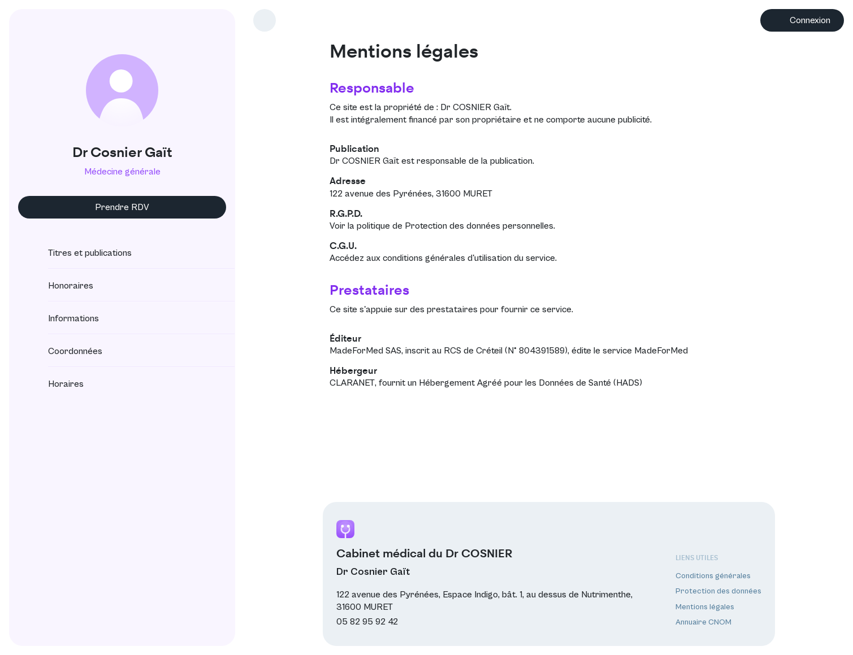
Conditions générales (713, 575)
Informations (63, 318)
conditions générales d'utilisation (447, 258)
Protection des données (718, 591)
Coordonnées (65, 351)
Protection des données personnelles (479, 226)
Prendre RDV (122, 207)
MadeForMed (661, 351)
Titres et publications (80, 253)
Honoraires (60, 285)
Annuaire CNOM (703, 622)
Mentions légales (705, 607)
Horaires (56, 384)
